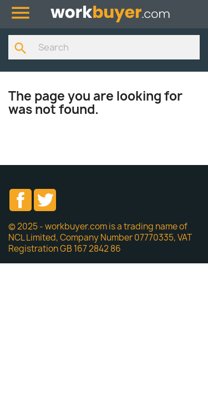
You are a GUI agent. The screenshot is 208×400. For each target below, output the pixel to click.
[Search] (104, 47)
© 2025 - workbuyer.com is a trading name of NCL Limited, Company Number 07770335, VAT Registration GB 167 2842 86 (100, 237)
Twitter (45, 200)
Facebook (20, 200)
